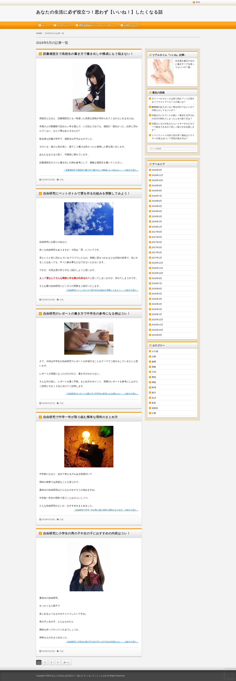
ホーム (45, 25)
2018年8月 (157, 190)
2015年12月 (157, 319)
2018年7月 (157, 196)
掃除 (154, 382)
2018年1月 (157, 227)
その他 (155, 351)
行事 (154, 413)
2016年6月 (157, 288)
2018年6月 (157, 201)
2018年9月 (157, 185)
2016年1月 (157, 314)
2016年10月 (157, 273)
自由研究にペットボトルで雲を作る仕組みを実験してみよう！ (86, 193)
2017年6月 (157, 232)
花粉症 (155, 408)
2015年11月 (157, 324)
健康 (154, 361)
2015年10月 (157, 330)
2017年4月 (157, 242)
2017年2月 (157, 252)
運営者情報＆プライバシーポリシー (97, 25)
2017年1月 (157, 257)
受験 (154, 367)
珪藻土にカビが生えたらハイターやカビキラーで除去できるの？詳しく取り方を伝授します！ (173, 126)
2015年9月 (157, 335)
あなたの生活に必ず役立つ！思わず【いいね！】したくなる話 (99, 12)
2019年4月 (157, 170)
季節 (154, 377)
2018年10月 (157, 180)
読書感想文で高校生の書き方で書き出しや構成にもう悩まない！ (88, 53)
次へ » (66, 662)
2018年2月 (157, 221)
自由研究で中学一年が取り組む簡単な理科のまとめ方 (80, 417)
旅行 (154, 392)
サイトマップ (64, 25)
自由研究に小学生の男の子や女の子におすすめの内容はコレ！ (86, 533)
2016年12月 (157, 263)
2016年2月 (157, 309)
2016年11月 (157, 268)
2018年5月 (157, 206)
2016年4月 (157, 299)
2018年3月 (157, 216)
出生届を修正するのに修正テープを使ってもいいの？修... (184, 64)
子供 (61, 180)
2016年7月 (157, 283)
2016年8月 (157, 278)
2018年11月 (157, 175)
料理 (154, 387)
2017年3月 (157, 247)
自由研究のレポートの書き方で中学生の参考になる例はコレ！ (86, 313)
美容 (154, 403)
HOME (39, 33)
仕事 (154, 356)
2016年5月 (157, 293)
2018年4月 (157, 211)
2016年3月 (157, 304)
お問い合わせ (131, 25)
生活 (154, 398)
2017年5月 (157, 237)
